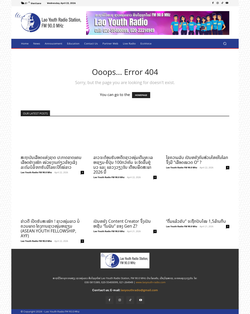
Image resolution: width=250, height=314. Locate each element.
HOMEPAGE (141, 95)
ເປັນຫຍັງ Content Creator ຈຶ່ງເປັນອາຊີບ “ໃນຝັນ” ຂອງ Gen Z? (122, 223)
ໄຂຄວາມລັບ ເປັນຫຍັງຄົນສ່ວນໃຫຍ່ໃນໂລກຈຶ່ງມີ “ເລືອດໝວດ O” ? (197, 160)
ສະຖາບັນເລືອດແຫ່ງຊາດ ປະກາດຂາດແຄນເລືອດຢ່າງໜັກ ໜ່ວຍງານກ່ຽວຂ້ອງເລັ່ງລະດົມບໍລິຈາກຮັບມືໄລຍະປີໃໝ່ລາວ (51, 162)
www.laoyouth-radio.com (150, 282)
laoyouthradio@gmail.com (139, 290)
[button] (224, 43)
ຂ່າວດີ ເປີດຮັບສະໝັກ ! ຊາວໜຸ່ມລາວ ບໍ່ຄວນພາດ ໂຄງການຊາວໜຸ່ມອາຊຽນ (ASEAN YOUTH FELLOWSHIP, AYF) (50, 228)
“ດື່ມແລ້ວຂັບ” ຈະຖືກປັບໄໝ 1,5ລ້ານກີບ (196, 221)
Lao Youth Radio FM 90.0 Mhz (36, 172)
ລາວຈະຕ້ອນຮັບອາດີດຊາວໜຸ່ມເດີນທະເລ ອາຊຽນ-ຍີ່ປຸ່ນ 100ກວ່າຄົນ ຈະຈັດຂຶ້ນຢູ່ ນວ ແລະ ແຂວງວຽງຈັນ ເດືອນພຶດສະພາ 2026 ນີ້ (123, 165)
